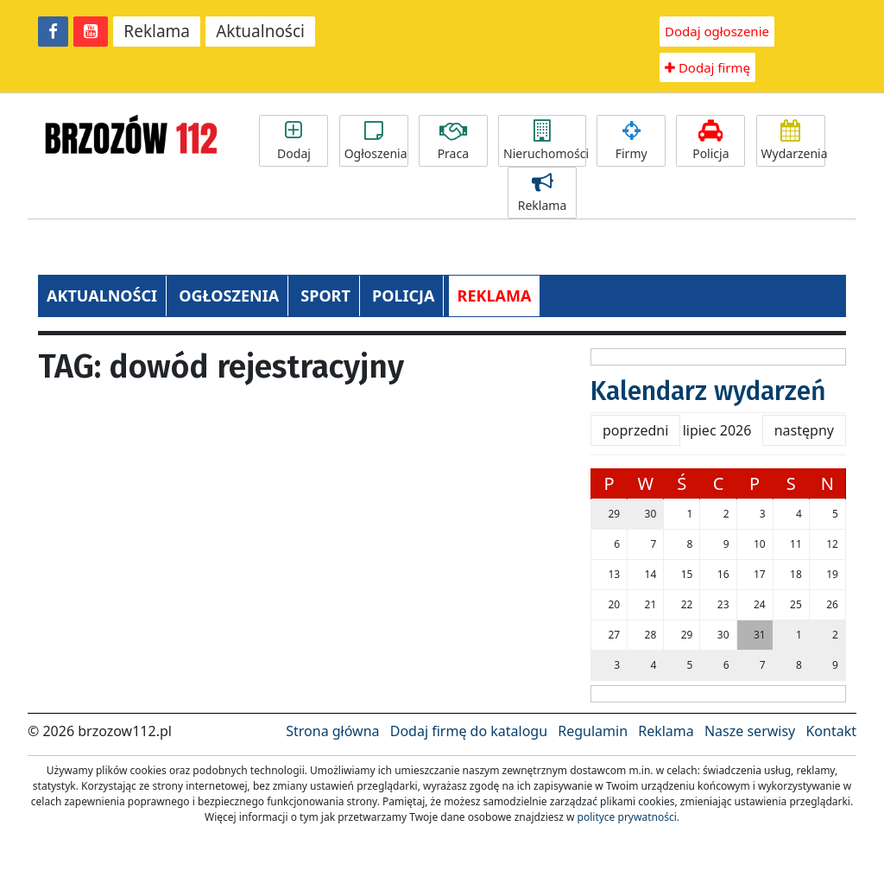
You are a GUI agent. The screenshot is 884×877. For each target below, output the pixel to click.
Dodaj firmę (707, 67)
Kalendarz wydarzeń (708, 391)
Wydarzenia (793, 141)
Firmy (631, 141)
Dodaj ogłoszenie (717, 31)
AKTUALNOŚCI (102, 295)
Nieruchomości (544, 141)
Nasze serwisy (749, 730)
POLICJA (403, 295)
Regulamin (593, 730)
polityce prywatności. (628, 817)
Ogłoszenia (375, 141)
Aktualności (260, 31)
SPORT (325, 295)
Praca (453, 141)
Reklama (156, 31)
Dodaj (293, 141)
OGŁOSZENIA (229, 295)
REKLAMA (495, 295)
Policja (710, 141)
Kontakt (830, 730)
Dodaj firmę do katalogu (468, 730)
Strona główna (332, 730)
